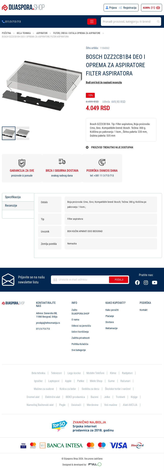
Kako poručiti (112, 309)
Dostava (110, 322)
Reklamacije (112, 328)
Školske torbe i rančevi (117, 389)
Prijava (113, 7)
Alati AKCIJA (130, 405)
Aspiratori (41, 33)
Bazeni (94, 397)
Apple (68, 381)
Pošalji (119, 279)
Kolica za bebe (68, 389)
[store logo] (23, 7)
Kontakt (143, 309)
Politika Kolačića (80, 344)
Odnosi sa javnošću (81, 325)
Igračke (38, 381)
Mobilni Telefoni (95, 373)
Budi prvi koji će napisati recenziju (104, 82)
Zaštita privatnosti (81, 337)
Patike (80, 381)
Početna (6, 33)
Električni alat (52, 397)
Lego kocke (74, 373)
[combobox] (131, 21)
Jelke (107, 397)
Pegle (62, 405)
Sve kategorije (79, 350)
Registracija (129, 7)
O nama (75, 319)
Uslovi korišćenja (80, 331)
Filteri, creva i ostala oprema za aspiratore (76, 33)
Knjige (134, 397)
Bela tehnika (24, 33)
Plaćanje (110, 316)
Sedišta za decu (90, 389)
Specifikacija (13, 197)
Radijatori (127, 373)
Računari (125, 381)
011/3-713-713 (11, 21)
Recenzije (11, 205)
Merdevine (92, 405)
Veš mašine (110, 405)
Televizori (56, 373)
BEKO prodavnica (75, 397)
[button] (9, 86)
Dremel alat (33, 397)
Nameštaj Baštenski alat (40, 405)
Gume (111, 381)
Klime (113, 373)
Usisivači (76, 405)
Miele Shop (96, 381)
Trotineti (120, 397)
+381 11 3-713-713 (104, 175)
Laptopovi (53, 381)
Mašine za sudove (44, 389)
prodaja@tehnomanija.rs (48, 322)
